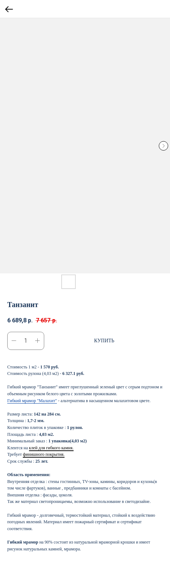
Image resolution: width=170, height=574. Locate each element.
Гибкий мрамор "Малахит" (32, 400)
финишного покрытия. (44, 454)
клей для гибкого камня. (51, 447)
